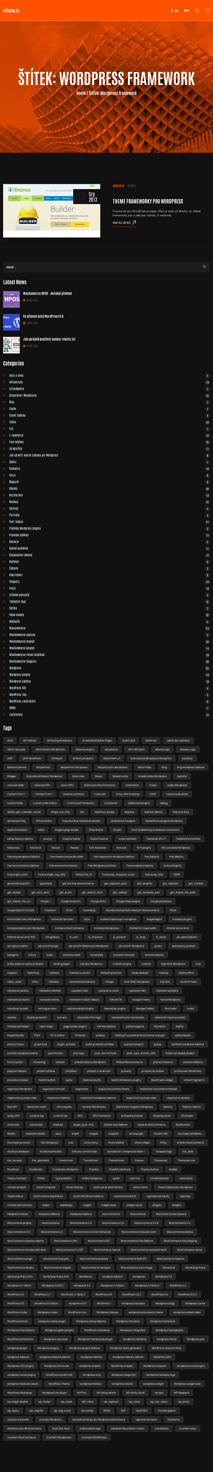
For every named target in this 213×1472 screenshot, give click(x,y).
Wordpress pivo (195, 1339)
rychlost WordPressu (94, 1107)
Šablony (109, 568)
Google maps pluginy (128, 901)
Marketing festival (111, 973)
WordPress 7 (104, 1303)
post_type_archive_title (141, 1053)
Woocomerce (137, 1214)
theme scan (66, 1160)
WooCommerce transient (96, 1267)
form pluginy (144, 847)
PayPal (179, 1026)
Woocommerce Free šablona (137, 1241)
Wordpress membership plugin (95, 1339)
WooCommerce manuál (109, 641)
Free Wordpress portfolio (102, 865)
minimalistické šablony (82, 981)
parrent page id (135, 1026)
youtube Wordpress (50, 1419)
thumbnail (13, 1169)
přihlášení (71, 1071)
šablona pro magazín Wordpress (134, 1107)
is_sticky (161, 937)
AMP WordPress (32, 758)
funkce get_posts (17, 874)
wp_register (36, 1410)
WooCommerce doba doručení (138, 1232)
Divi (82, 812)
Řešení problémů (109, 548)
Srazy (109, 588)
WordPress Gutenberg (97, 1330)
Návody (109, 488)
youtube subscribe (18, 1419)
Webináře (109, 621)
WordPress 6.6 (15, 1303)
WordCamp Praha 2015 (56, 1276)
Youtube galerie (167, 1410)
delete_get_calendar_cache (24, 812)
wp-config (87, 1410)
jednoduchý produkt (183, 946)
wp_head (66, 1401)
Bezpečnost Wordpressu (109, 395)
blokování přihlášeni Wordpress (44, 776)
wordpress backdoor (133, 1303)
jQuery (109, 462)
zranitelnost (162, 1428)
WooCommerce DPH (65, 1241)
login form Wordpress (173, 964)
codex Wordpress (177, 785)
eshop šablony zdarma (20, 839)
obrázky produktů (37, 1017)
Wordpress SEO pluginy (20, 1366)
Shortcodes (109, 575)
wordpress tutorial (122, 1384)
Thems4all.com (186, 1160)
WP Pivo (81, 1392)
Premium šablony (109, 535)
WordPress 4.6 (15, 1294)
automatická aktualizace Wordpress (151, 758)
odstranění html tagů (89, 1017)
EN (186, 10)
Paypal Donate (15, 1035)
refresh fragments (194, 1080)
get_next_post (40, 892)
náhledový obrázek (50, 990)
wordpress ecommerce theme (146, 1312)
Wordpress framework (162, 1321)
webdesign (66, 1205)
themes (139, 1160)
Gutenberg (89, 910)
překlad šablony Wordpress (90, 1062)
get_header (14, 892)
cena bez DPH (42, 785)
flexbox (74, 847)
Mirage (109, 981)
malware (54, 973)
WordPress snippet (122, 1366)
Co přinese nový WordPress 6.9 (43, 316)
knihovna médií (71, 955)
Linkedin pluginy (122, 964)
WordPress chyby (17, 1312)
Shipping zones (162, 1116)
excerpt (47, 839)
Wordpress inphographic (170, 1330)
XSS (123, 1410)
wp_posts (183, 1401)
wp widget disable (17, 1401)
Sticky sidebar (116, 1142)
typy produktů (63, 1178)
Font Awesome (97, 847)
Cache (109, 408)
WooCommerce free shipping (180, 1241)
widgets (157, 1205)
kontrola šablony (154, 955)
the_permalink (40, 1160)
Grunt (69, 910)
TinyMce (94, 1169)
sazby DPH (13, 1116)
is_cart (74, 937)
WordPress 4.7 (42, 1294)
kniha (50, 955)
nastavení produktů (18, 999)
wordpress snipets (90, 1366)
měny (35, 981)
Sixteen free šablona (115, 1124)
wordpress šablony (91, 1357)
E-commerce (109, 435)
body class (78, 776)
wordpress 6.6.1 (78, 1303)
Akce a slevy (109, 375)
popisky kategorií (134, 1044)
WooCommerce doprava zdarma (25, 1241)
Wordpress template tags (160, 1375)
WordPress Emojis (17, 1321)
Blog (109, 402)
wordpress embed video (187, 1312)
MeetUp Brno (186, 973)
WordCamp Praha (196, 1267)
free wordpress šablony (139, 865)
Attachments (109, 388)
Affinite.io (11, 10)
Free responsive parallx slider (66, 856)
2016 (10, 740)
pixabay (100, 1035)
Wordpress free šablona (21, 1330)
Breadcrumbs (120, 776)
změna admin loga (90, 1428)
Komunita (109, 468)
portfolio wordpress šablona (188, 1044)
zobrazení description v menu (127, 1428)
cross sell (100, 794)
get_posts (65, 892)
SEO (80, 1116)
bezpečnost (43, 767)
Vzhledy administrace (19, 1205)
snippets (114, 1133)
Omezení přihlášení (18, 1026)
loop (198, 964)
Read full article (124, 222)
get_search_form (92, 892)
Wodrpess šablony (48, 1214)
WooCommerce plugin (20, 1258)
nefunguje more (47, 1008)
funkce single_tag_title (51, 874)
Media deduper (140, 973)
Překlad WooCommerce (129, 1062)
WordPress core (77, 1312)
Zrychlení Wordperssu (58, 1437)
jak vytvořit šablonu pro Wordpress (88, 946)
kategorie (12, 955)
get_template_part (148, 892)
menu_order (14, 981)
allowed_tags (188, 749)
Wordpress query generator (125, 1348)
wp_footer (44, 1401)
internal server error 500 (21, 937)
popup (157, 1044)
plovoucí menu (15, 1044)
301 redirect (30, 740)
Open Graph (46, 1026)
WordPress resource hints (166, 1348)
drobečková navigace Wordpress (164, 821)
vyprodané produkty (158, 1196)
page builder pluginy (75, 1026)
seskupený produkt (132, 1116)
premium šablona (163, 1062)
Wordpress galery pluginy (59, 1330)
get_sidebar (120, 892)
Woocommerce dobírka (180, 1232)
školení (11, 1133)
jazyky (157, 946)
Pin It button (57, 1035)
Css (109, 428)
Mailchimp (33, 973)
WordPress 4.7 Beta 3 (73, 1294)
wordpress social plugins (191, 1366)
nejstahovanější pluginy (80, 1008)
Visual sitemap (74, 1187)
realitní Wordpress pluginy (126, 1080)
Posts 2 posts (15, 1062)
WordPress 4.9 (159, 1294)
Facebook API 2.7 (156, 839)
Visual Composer (46, 1187)
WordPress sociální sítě (59, 1375)
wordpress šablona (18, 1357)
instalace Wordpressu (106, 928)
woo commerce (111, 1214)
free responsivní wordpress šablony (114, 856)
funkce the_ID (84, 874)
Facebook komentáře (188, 839)
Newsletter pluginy (115, 1008)
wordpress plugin (17, 1348)
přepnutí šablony (17, 1071)
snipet (75, 1133)
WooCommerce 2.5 (81, 1223)
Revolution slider (36, 1107)
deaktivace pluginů (139, 803)
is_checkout (95, 937)
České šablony (109, 415)
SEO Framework (101, 1116)
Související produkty (18, 1142)
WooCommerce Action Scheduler (92, 1232)
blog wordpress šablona (190, 767)
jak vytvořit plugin (48, 946)
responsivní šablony (58, 1098)
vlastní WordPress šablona (88, 1196)
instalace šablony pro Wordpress (26, 928)
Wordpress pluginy (109, 674)
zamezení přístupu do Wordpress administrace (98, 1419)
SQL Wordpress (49, 1142)
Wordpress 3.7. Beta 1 (19, 1285)
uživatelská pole (159, 1178)
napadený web (79, 990)
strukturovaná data (51, 1151)
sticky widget (142, 1142)
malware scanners (80, 973)
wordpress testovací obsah (22, 1384)
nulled (190, 1008)
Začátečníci (109, 714)
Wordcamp (169, 1267)
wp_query (13, 1410)
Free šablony (109, 442)
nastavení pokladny (167, 990)
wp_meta (134, 1401)
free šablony (176, 856)
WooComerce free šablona (171, 1214)
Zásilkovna (173, 1419)
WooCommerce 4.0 (52, 1232)
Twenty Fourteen (17, 1178)
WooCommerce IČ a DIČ (69, 1250)
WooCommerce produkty (94, 1258)
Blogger (11, 776)
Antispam (56, 758)
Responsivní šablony (109, 555)
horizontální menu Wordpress (24, 919)
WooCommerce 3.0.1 (18, 1232)
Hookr (173, 910)
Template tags (109, 601)
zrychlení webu (187, 1428)
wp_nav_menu (158, 1401)
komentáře (97, 955)
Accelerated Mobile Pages (97, 740)
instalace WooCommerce (69, 928)
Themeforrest (116, 1160)
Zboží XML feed (60, 1428)
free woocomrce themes (63, 865)
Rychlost (109, 561)
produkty (126, 1071)
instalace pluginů (182, 919)
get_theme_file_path (182, 892)
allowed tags (162, 749)
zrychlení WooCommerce (21, 1437)
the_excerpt (14, 1160)
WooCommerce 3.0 (180, 1223)
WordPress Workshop (19, 1392)
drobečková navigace (123, 821)
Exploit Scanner (99, 839)
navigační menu (141, 999)
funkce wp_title (154, 874)
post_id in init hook (105, 1053)
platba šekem (183, 1035)
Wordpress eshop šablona (91, 1321)
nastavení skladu (49, 999)
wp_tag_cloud (62, 1410)
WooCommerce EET (99, 1241)
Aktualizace (109, 382)
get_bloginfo (144, 883)
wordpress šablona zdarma (54, 1357)
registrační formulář (53, 1089)
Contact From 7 (44, 794)
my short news (188, 981)
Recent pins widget (162, 1080)
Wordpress (118, 186)
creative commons (73, 794)
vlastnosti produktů (125, 1196)
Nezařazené (109, 495)
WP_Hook (87, 1401)
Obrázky (109, 508)
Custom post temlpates (80, 803)
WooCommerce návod (189, 1250)
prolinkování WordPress (187, 1071)
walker (46, 1205)
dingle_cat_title (60, 812)
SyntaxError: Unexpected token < (126, 1151)
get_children (196, 883)
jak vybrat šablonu (187, 937)
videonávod (185, 1178)
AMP (9, 758)
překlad (60, 1062)
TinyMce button (150, 1169)
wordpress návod (166, 1339)
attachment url (111, 758)
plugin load (40, 1044)
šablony (167, 1107)
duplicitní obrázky (17, 830)
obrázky (11, 1017)
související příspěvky (189, 1133)
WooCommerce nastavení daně (148, 1250)
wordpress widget (153, 1384)
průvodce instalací (17, 1080)
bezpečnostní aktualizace (113, 767)
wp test (159, 1392)
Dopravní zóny (181, 812)
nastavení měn (137, 990)
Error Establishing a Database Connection (156, 830)
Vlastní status (15, 1196)
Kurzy (109, 475)
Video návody (109, 615)
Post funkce (109, 521)
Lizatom (146, 964)
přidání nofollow (46, 1071)
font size (121, 847)
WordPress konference (20, 1339)
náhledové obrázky (18, 990)
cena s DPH (67, 785)
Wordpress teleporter (123, 1375)
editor (41, 830)
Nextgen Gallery (145, 1008)
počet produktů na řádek (100, 1044)
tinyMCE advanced (119, 1169)
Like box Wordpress (91, 964)
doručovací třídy (16, 821)
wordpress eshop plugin (52, 1321)
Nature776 (116, 999)
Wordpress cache (195, 1303)
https (87, 919)
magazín (12, 973)
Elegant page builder (67, 830)
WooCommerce (50, 1223)
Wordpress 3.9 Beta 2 (147, 1285)
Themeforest (90, 1160)
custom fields (15, 803)
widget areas (108, 1205)
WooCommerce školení (20, 1267)
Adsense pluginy (84, 749)
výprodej (185, 1196)
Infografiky (109, 448)
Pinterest (80, 1035)
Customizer (111, 803)
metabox (54, 981)
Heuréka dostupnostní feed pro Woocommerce (132, 910)
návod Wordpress (171, 999)
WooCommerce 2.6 (113, 1223)
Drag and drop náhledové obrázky (81, 821)
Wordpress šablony (109, 681)
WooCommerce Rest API (132, 1258)
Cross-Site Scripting (127, 794)
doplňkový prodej (104, 812)
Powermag (39, 1062)
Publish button (47, 1080)
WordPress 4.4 (178, 1285)
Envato (117, 830)
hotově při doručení (62, 919)
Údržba (109, 608)
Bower (98, 776)
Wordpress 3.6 (163, 1276)
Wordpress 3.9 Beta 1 (113, 1285)
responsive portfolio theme (113, 1089)
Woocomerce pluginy (19, 1223)
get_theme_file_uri (18, 901)
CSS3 (152, 794)
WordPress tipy (109, 694)
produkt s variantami (98, 1071)
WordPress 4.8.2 (131, 1294)
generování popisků (18, 883)
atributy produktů (83, 758)
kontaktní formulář (123, 955)
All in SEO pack (136, 749)
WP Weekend (181, 1392)
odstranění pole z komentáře (127, 1017)
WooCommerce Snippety (109, 661)
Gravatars (50, 910)
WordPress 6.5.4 (187, 1294)
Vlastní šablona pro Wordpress (175, 1187)
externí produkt (127, 839)
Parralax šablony (106, 1026)
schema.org (36, 1116)
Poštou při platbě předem (180, 1053)
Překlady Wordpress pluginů (109, 528)
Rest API (12, 1107)
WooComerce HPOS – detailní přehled (47, 293)
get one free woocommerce (78, 883)
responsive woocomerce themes (158, 1089)
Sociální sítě (160, 1133)
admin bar (151, 740)
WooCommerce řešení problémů (109, 654)
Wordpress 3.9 (82, 1285)
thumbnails (35, 1169)
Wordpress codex (48, 1312)
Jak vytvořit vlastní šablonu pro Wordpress (109, 455)
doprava (129, 812)
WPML (109, 708)
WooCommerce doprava (109, 634)
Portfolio (109, 515)
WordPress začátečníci (109, 701)
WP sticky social (135, 1392)
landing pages (62, 964)
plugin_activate (66, 1044)
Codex (109, 422)
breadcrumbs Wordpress (152, 776)
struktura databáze (18, 1151)
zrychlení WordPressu (94, 1437)
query (69, 1080)
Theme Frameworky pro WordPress (148, 201)
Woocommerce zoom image (136, 1267)
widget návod (134, 1205)
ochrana (62, 1017)
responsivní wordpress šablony (98, 1098)
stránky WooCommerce (190, 1142)
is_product (119, 937)
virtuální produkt (16, 1187)
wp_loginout (111, 1401)
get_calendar (170, 883)
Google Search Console (20, 910)
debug (163, 803)
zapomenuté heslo (146, 1419)
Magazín (109, 482)
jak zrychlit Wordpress (131, 946)
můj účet (165, 981)
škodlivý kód (182, 1124)
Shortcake (187, 1116)
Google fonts (98, 901)
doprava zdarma (153, 812)
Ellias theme (96, 830)
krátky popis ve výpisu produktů (25, 964)
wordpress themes (90, 1384)
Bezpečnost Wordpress (74, 767)
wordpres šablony (112, 1276)
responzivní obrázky (178, 1098)
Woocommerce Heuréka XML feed (26, 1250)
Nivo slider (171, 1008)
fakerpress (13, 847)
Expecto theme (71, 839)
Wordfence (85, 1276)
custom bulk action (177, 794)
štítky (163, 1142)
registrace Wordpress (19, 1089)
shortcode (13, 1124)
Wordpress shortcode (56, 1366)
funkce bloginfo (172, 865)
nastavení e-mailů (108, 990)
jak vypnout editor (17, 946)
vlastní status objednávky (48, 1196)
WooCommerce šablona (170, 1258)
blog (164, 767)
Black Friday (144, 767)
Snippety (109, 581)
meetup (163, 973)
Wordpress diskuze (107, 1312)
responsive (81, 1089)
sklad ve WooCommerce (151, 1124)
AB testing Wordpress (59, 740)
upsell (116, 1178)
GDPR (176, 874)
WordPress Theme (58, 1384)
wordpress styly (92, 1375)
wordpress (139, 1276)
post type (78, 1053)
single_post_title (83, 1124)
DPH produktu (44, 821)
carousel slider (15, 785)
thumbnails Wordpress (65, 1169)
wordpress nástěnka (134, 1339)
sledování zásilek (35, 1133)
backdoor (187, 758)
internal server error (178, 928)
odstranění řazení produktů (170, 1017)
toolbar (173, 1169)
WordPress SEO (109, 688)
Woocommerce (109, 628)
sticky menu (91, 1142)
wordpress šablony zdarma (128, 1357)
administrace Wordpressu (50, 749)
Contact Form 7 (16, 794)
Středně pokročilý (109, 595)
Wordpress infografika (132, 1330)
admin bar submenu (178, 740)
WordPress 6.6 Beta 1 (46, 1303)
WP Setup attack (106, 1392)
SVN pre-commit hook (84, 1151)
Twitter (41, 1178)
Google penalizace (160, 901)
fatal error (35, 847)
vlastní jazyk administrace (108, 1187)
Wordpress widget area (187, 1384)
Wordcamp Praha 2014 (20, 1276)
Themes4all (160, 1160)
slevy (58, 1133)
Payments (159, 1026)
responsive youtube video (22, 1098)
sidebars (58, 1124)
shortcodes (36, 1124)
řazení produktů (92, 1080)
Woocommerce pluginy (56, 1258)
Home (82, 93)
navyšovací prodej (17, 1008)
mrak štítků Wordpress (136, 981)
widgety (176, 1205)
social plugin (136, 1133)
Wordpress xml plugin (54, 1392)
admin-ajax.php (16, 749)
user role (135, 1178)
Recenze (109, 541)
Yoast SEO (141, 1410)
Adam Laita (128, 740)
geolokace (46, 883)
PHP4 (37, 1035)
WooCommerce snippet (57, 1267)
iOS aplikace (52, 937)
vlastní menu (140, 1187)
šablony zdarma (192, 1107)
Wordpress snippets (154, 1366)
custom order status (45, 803)
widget (87, 1205)
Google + (46, 901)
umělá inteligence (92, 1178)
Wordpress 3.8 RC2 (52, 1285)
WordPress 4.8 (103, 1294)
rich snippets (64, 1107)
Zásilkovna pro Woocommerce (24, 1428)
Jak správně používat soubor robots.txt (49, 339)
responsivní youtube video (141, 1098)
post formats (55, 1053)
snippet (93, 1133)
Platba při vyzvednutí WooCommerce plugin (140, 1035)
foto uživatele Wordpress (175, 847)
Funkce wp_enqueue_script (118, 874)
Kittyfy (32, 955)
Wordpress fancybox (128, 1321)
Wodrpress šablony (81, 1214)
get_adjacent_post (115, 883)
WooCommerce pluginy (109, 648)
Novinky (109, 501)
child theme (132, 785)
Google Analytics (71, 901)
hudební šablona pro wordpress (118, 919)
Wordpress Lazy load (55, 1339)
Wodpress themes (17, 1214)
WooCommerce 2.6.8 (146, 1223)
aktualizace (111, 749)
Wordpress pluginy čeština (84, 1348)
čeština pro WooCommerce (99, 785)
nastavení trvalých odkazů (84, 999)
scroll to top (60, 1116)
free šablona (152, 856)
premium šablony (193, 1062)
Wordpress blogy (165, 1303)
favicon (56, 847)
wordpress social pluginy (21, 1375)
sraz (71, 1142)
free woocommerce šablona (23, 865)
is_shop (141, 937)
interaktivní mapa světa (143, 928)
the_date (187, 1151)
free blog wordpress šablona (23, 856)
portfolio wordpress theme (22, 1053)
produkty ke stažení (153, 1071)
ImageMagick (154, 919)
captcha (181, 776)
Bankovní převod (16, 767)
